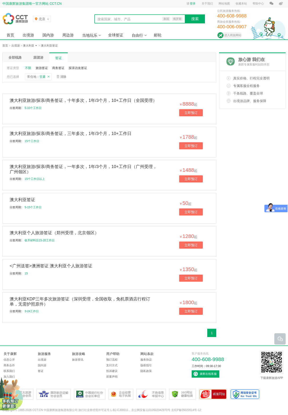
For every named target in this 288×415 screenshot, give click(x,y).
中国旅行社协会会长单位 (90, 394)
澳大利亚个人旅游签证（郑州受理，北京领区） (54, 232)
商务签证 (58, 68)
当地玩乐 (89, 35)
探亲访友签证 (78, 68)
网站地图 (224, 3)
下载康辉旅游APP (271, 365)
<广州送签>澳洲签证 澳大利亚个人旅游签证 (51, 266)
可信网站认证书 (213, 394)
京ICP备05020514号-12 (186, 410)
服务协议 (146, 359)
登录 (192, 3)
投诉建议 (112, 371)
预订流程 (112, 359)
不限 (28, 68)
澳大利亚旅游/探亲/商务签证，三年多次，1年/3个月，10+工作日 (70, 133)
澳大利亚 (28, 45)
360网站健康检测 (182, 394)
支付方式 (112, 365)
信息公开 (9, 359)
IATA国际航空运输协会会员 (53, 394)
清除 (63, 76)
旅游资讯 (77, 359)
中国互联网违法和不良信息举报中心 (151, 394)
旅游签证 (42, 68)
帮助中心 (258, 3)
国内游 (48, 35)
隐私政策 (146, 371)
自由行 (137, 35)
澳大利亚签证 (49, 45)
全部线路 (15, 57)
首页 (10, 35)
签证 (58, 58)
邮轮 (157, 35)
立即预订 (191, 113)
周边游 (68, 35)
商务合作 (9, 365)
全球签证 (115, 35)
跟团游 (38, 57)
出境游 (28, 35)
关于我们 (207, 3)
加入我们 (9, 376)
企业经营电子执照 (121, 394)
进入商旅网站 (232, 35)
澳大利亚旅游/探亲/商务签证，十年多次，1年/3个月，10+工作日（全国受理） (83, 100)
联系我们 (9, 371)
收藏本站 (241, 3)
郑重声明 (112, 376)
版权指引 (146, 365)
